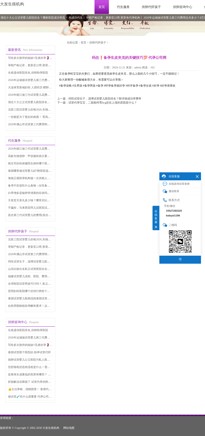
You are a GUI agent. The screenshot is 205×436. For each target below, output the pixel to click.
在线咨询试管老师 (176, 184)
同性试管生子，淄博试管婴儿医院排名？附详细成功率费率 (44, 261)
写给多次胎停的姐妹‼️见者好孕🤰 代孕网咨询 (36, 57)
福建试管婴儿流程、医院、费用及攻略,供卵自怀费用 (40, 276)
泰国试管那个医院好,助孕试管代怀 (29, 352)
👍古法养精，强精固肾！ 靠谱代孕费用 (32, 389)
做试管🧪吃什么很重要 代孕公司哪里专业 (34, 396)
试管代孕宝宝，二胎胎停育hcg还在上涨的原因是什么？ (102, 102)
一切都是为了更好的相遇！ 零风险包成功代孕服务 (39, 116)
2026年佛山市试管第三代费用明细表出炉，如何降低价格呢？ (46, 124)
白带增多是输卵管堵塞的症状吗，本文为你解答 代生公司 (43, 192)
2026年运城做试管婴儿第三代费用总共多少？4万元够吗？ (43, 80)
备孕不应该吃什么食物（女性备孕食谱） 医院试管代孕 (42, 185)
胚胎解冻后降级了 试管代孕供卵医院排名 (33, 381)
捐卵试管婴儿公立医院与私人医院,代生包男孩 (36, 359)
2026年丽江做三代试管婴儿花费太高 (30, 94)
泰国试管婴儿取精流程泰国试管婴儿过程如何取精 (39, 298)
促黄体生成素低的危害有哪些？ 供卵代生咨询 (36, 374)
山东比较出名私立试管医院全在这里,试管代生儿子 (39, 268)
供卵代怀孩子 (151, 7)
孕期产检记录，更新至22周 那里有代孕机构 (113, 17)
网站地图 (68, 427)
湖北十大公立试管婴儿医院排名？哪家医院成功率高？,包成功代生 (42, 17)
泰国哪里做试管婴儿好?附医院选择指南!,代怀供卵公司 (41, 170)
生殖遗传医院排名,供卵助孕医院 (28, 72)
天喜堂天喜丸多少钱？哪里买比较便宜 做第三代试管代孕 (43, 200)
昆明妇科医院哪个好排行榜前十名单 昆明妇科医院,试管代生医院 (48, 291)
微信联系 (171, 191)
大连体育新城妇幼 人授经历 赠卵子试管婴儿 (35, 87)
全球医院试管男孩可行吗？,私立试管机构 (33, 283)
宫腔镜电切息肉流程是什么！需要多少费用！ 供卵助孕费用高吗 (47, 367)
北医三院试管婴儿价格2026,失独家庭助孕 (33, 109)
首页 (101, 7)
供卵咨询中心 (182, 7)
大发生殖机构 (12, 4)
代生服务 (123, 7)
